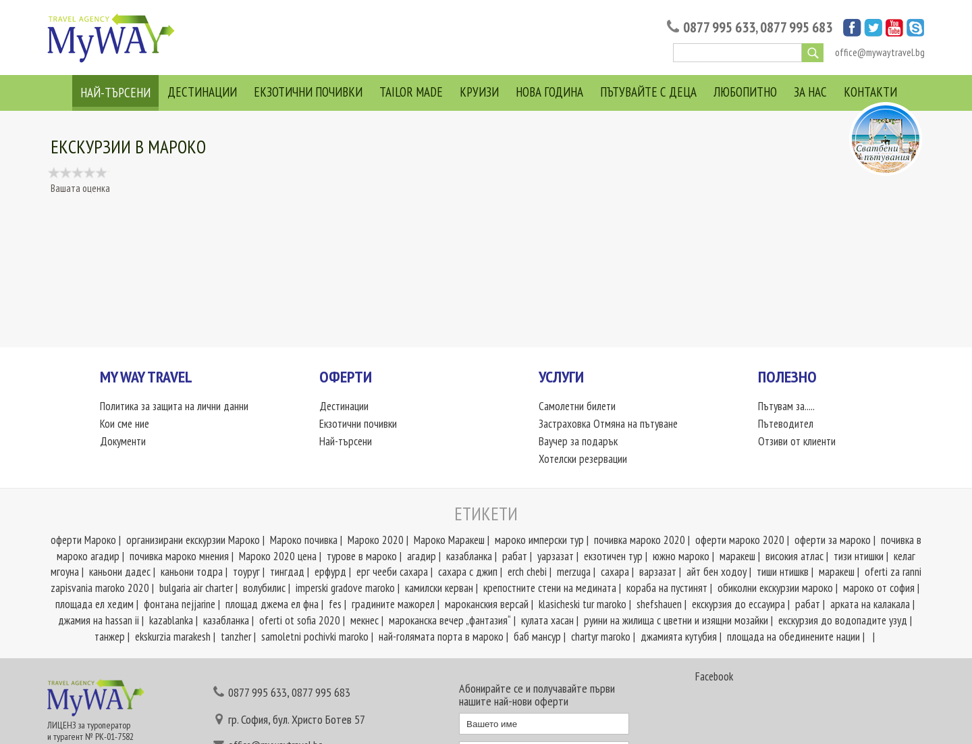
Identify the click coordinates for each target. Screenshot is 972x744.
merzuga (574, 571)
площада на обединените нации (793, 636)
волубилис (264, 587)
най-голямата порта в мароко (441, 636)
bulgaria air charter (196, 587)
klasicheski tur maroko (582, 604)
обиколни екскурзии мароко (775, 587)
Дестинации (202, 92)
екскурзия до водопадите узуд (842, 620)
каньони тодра (192, 571)
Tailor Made (411, 92)
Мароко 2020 (376, 539)
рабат (514, 556)
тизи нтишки (859, 556)
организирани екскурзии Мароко (193, 539)
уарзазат (555, 556)
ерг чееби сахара (392, 571)
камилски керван (439, 587)
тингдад (287, 571)
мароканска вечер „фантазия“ (450, 620)
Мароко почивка (304, 539)
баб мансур (537, 636)
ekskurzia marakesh (173, 636)
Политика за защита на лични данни (174, 406)
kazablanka (171, 620)
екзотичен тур (613, 556)
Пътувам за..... (786, 406)
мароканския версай (487, 604)
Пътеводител (785, 423)
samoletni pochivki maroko (315, 636)
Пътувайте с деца (648, 92)
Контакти (870, 92)
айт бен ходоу (716, 571)
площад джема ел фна (272, 604)
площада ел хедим (94, 604)
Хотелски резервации (583, 458)
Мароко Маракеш (449, 539)
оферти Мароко (83, 539)
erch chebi (527, 571)
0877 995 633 (719, 27)
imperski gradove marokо (345, 587)
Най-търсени (115, 92)
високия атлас (794, 556)
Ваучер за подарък (578, 441)
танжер (109, 636)
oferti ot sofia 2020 (299, 620)
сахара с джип (467, 571)
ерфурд (330, 571)
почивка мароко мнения (179, 556)
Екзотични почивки (308, 92)
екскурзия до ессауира (738, 604)
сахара (615, 571)
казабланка (469, 556)
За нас (810, 92)
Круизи (479, 92)
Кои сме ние (124, 423)
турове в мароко (362, 556)
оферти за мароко (832, 539)
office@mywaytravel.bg (880, 52)
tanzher (236, 636)
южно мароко (681, 556)
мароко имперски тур (539, 539)
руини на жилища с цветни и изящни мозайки (676, 620)
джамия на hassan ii (98, 620)
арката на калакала (870, 604)
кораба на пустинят (666, 587)
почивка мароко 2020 (639, 539)
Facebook (714, 676)
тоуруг (246, 571)
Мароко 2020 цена (278, 556)
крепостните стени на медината (549, 587)
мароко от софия (879, 587)
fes (335, 604)
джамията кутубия (679, 636)
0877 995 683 (796, 27)
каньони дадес (120, 571)
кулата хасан (547, 620)
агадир (421, 556)
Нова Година (549, 92)
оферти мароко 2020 (739, 539)
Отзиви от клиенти (797, 441)
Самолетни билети (577, 406)
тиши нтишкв (783, 571)
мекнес (364, 620)
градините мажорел (393, 604)
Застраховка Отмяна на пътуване (608, 423)
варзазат (657, 571)
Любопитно (745, 92)
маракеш (737, 556)
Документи (123, 441)
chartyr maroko (600, 636)
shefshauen (659, 604)
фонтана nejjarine (179, 604)
